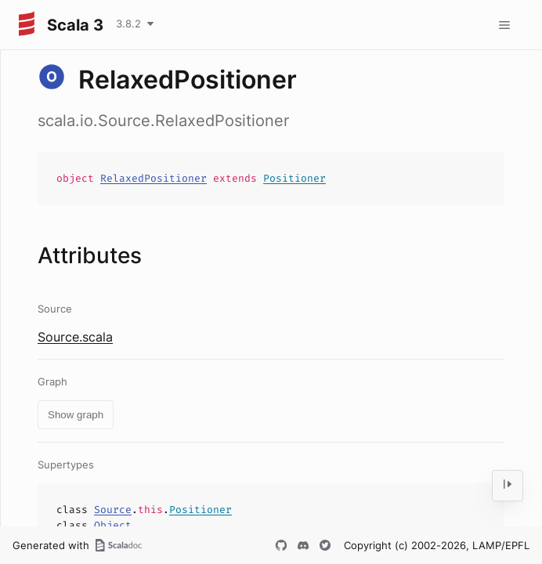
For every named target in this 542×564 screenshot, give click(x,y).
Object (113, 525)
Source (113, 509)
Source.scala (75, 337)
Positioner (294, 178)
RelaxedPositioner (153, 178)
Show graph (75, 415)
